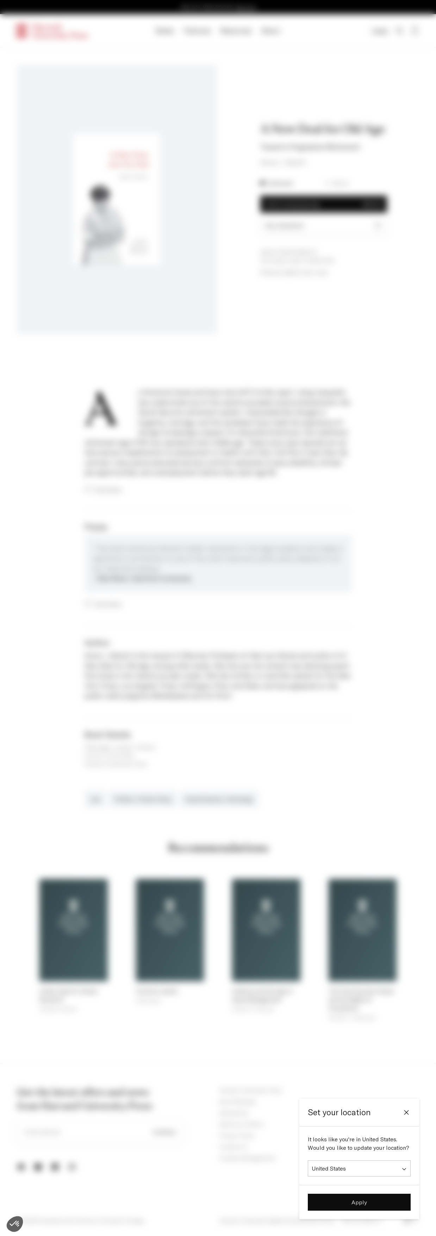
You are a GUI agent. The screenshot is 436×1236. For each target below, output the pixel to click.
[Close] (406, 1112)
